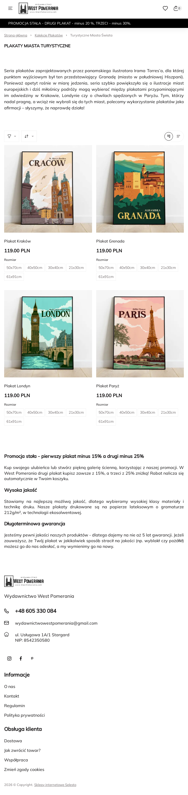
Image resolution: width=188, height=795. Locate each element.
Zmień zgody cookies (24, 769)
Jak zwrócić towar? (22, 750)
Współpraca (16, 759)
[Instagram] (9, 658)
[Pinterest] (32, 658)
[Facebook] (21, 658)
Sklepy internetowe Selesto (55, 785)
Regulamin (14, 705)
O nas (9, 686)
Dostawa (13, 740)
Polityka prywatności (24, 715)
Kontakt (11, 696)
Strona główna (15, 35)
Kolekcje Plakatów (49, 35)
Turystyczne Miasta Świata (91, 35)
